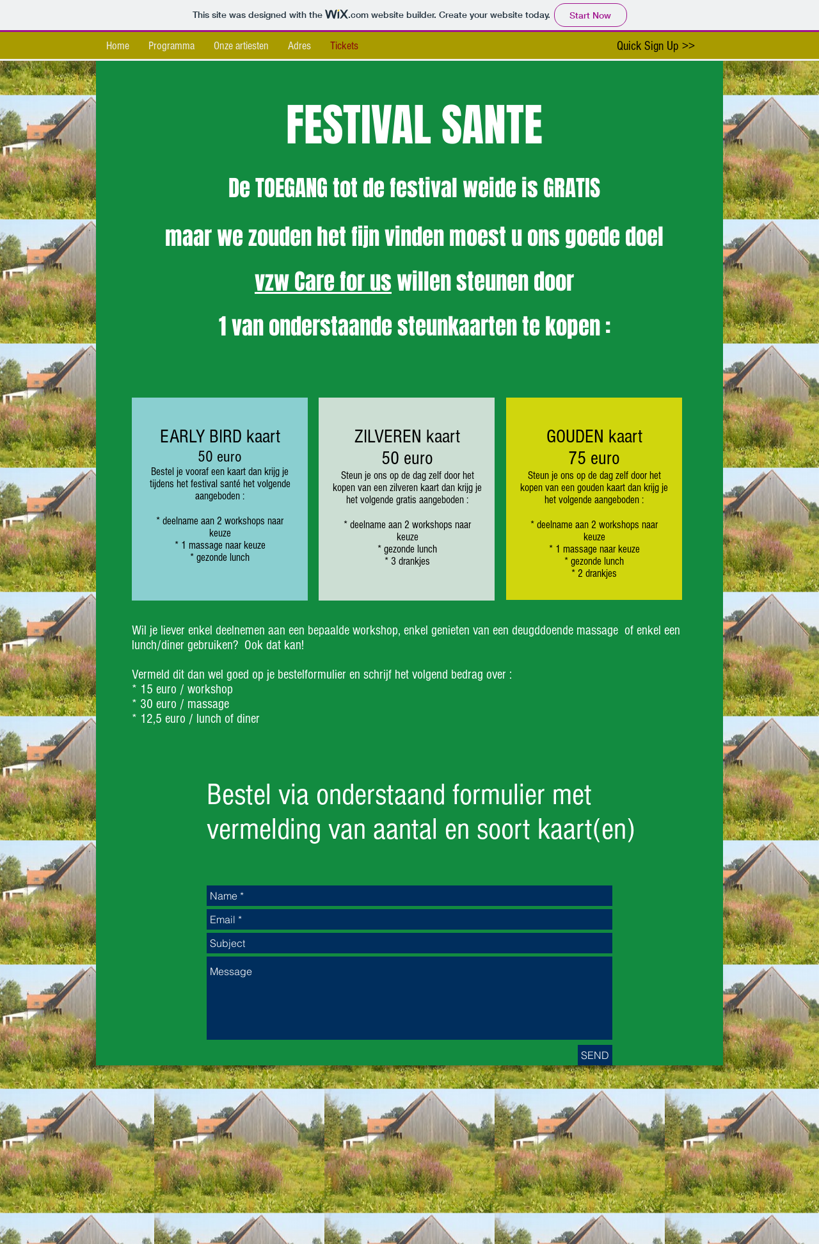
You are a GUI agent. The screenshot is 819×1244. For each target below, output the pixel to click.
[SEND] (595, 1055)
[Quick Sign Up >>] (656, 46)
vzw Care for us (323, 281)
